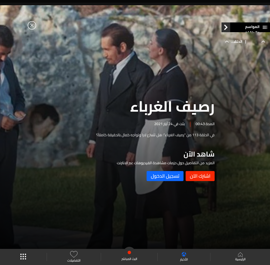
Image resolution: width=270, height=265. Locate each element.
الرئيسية (240, 257)
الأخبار (184, 257)
